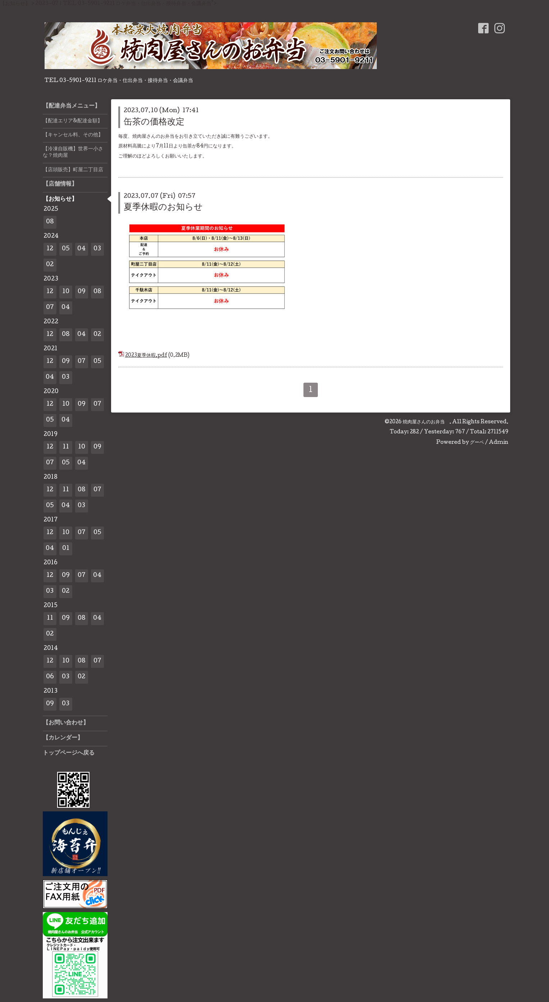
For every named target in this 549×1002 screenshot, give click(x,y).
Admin (498, 442)
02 (50, 265)
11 (66, 447)
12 (49, 249)
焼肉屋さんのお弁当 (426, 422)
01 (65, 549)
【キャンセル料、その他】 (73, 135)
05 (66, 249)
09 (82, 292)
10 (65, 292)
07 (50, 308)
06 (50, 677)
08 (50, 222)
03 (97, 249)
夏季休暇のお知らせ (163, 208)
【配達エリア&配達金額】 (72, 121)
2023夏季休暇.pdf (146, 355)
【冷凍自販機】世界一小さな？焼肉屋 (73, 152)
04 (81, 249)
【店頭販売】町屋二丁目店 (73, 170)
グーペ (477, 442)
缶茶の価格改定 (154, 122)
